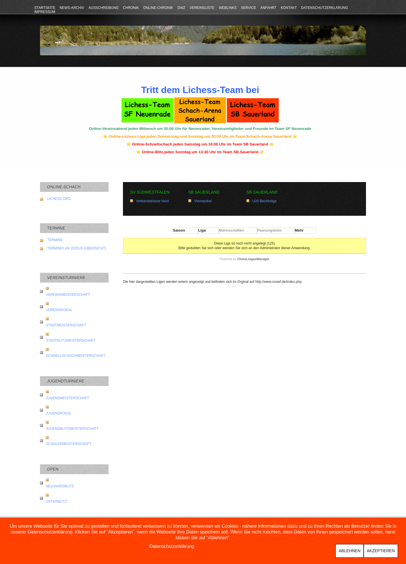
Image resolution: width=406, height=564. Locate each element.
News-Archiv (72, 8)
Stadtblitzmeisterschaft (70, 340)
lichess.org (59, 199)
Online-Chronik (158, 8)
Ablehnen (349, 550)
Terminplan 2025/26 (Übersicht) (76, 248)
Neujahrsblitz (60, 486)
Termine (55, 240)
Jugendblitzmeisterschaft (72, 429)
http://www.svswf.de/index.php (278, 282)
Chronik (131, 8)
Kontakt (289, 8)
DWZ (181, 8)
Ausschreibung (103, 8)
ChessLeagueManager (253, 259)
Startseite (44, 8)
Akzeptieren (381, 550)
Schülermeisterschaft (69, 444)
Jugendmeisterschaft (67, 398)
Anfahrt (268, 8)
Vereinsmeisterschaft (68, 295)
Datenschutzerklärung (324, 8)
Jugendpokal (58, 413)
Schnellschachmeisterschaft (75, 356)
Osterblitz (56, 501)
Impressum (44, 12)
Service (248, 8)
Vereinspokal (59, 310)
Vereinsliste (202, 8)
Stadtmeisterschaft (66, 325)
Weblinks (228, 8)
